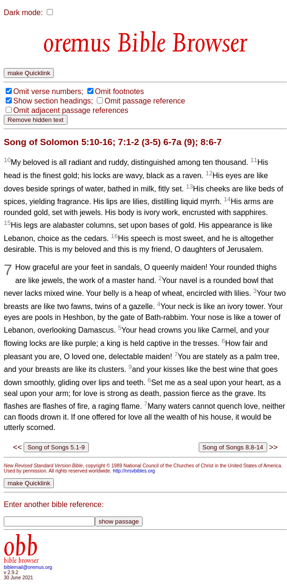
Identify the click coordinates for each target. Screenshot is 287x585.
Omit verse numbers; (48, 91)
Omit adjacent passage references (70, 110)
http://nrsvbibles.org (134, 470)
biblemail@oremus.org (28, 567)
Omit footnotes (119, 91)
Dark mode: (23, 13)
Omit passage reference (144, 101)
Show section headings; (53, 101)
